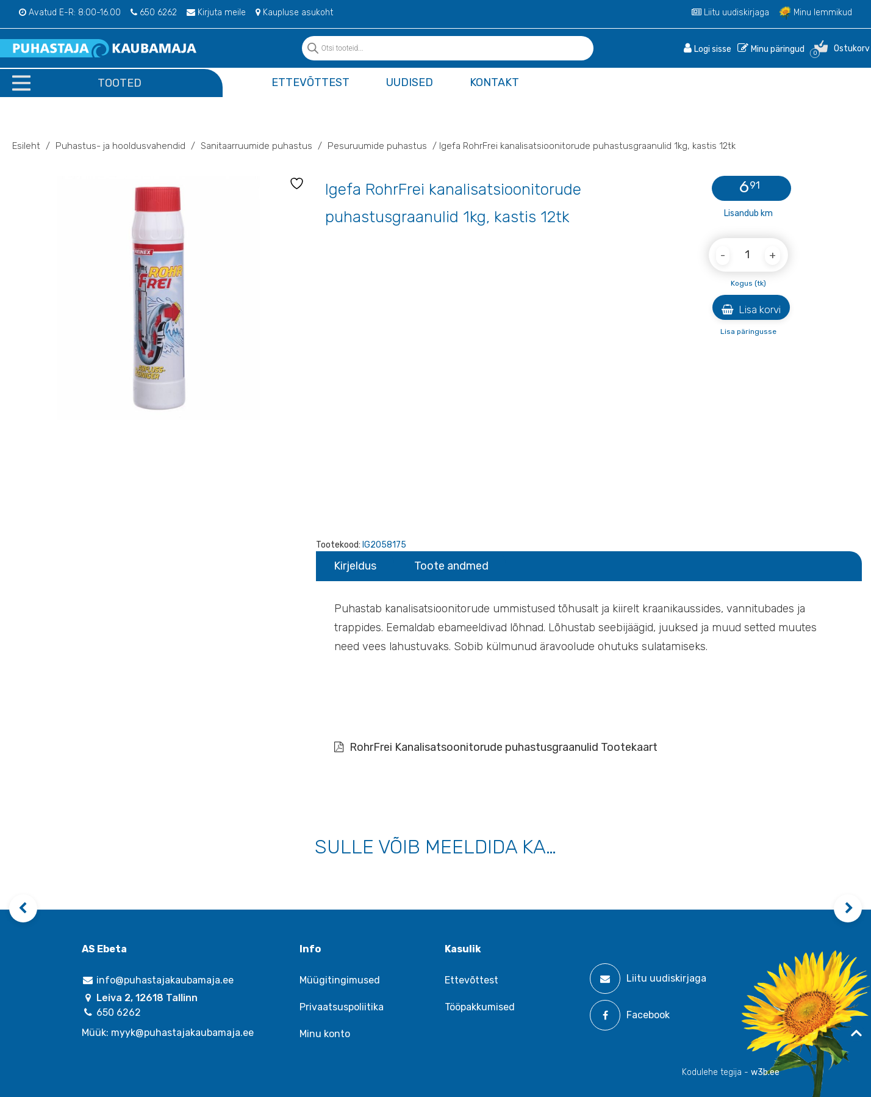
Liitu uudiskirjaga (730, 12)
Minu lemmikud (815, 12)
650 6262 (154, 12)
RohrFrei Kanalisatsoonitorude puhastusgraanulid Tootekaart (496, 747)
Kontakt (494, 82)
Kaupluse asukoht (294, 12)
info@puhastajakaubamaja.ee (158, 980)
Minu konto (324, 1034)
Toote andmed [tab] (451, 566)
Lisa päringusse (748, 331)
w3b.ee (765, 1072)
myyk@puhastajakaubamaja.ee (182, 1032)
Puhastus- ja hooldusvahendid (120, 145)
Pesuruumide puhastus (377, 145)
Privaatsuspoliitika (341, 1007)
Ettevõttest (310, 82)
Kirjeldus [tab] (355, 566)
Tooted (120, 83)
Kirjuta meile (216, 12)
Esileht (26, 145)
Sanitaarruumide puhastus (256, 145)
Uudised (409, 82)
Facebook (630, 1015)
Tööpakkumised (480, 1007)
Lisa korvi (751, 309)
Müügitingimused (339, 980)
